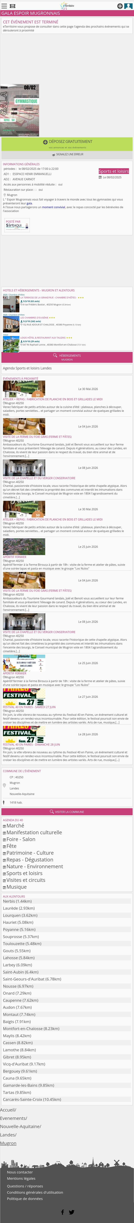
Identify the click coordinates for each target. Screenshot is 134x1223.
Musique (16, 886)
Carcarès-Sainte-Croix (22, 1099)
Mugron (15, 783)
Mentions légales (21, 1178)
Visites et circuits (25, 879)
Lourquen (12, 915)
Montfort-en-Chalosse (23, 1028)
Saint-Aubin (13, 972)
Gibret (8, 1057)
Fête (11, 845)
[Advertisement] (67, 59)
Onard (8, 993)
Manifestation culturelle (34, 832)
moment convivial (53, 207)
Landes (14, 788)
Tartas (8, 1092)
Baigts (8, 1021)
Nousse (10, 986)
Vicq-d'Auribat (15, 1064)
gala (29, 203)
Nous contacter (20, 1172)
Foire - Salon (20, 839)
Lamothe (11, 1050)
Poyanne (11, 929)
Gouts (8, 950)
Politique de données (25, 1198)
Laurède (10, 908)
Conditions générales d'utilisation (35, 1192)
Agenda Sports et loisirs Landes (27, 368)
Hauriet (10, 922)
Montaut (10, 1014)
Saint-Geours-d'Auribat (23, 979)
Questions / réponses (25, 1186)
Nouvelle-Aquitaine (22, 794)
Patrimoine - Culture (30, 852)
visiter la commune (67, 812)
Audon (9, 1007)
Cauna (8, 1078)
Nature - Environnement (34, 866)
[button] (67, 144)
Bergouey (11, 1071)
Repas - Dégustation (29, 859)
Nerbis (9, 901)
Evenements (13, 1118)
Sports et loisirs (114, 171)
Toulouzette (14, 943)
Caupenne (12, 1000)
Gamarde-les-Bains (20, 1085)
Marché (15, 825)
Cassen (9, 1042)
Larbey (9, 965)
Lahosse (10, 957)
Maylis (8, 1035)
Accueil (7, 1110)
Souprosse (12, 936)
